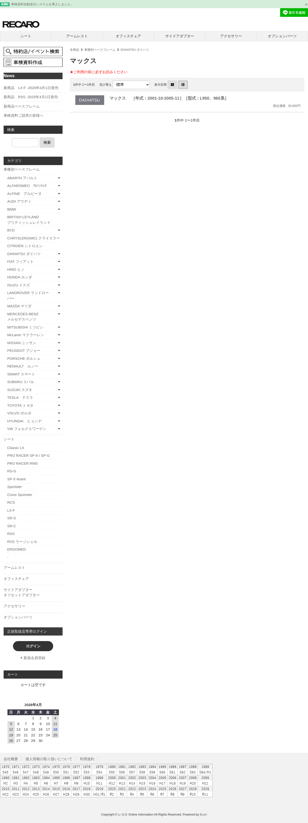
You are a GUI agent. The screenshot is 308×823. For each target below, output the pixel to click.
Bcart (203, 814)
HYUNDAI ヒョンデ (24, 421)
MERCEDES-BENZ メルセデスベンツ (30, 316)
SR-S (11, 518)
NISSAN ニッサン (21, 343)
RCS (11, 502)
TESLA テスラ (20, 397)
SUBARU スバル (20, 382)
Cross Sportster (19, 495)
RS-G (11, 471)
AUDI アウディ (19, 201)
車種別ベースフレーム (100, 49)
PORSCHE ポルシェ (23, 358)
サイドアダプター (179, 36)
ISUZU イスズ (18, 285)
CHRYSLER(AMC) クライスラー (33, 238)
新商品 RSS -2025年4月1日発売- (31, 97)
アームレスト (77, 36)
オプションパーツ (282, 36)
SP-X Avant (16, 479)
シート (25, 36)
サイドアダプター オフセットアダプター (32, 592)
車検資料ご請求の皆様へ (23, 115)
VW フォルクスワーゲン (26, 429)
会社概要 (11, 759)
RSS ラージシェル (22, 542)
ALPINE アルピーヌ (24, 194)
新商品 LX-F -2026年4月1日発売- (31, 88)
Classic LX (15, 448)
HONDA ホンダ (19, 277)
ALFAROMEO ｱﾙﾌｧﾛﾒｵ (27, 186)
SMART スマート (21, 374)
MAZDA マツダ (19, 306)
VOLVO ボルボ (19, 413)
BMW (11, 209)
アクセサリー (231, 36)
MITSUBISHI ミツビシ (25, 327)
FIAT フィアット (20, 261)
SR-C (11, 526)
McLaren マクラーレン (25, 335)
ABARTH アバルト (22, 178)
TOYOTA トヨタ (20, 405)
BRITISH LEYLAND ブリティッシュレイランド (35, 220)
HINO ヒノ (16, 269)
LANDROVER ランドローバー (28, 295)
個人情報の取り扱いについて (49, 759)
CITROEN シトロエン (25, 246)
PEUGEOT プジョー (23, 350)
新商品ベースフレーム (22, 106)
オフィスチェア (128, 36)
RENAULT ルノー (22, 366)
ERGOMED (16, 549)
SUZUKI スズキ (19, 390)
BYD (11, 230)
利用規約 (87, 759)
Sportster (14, 487)
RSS (11, 534)
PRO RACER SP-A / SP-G (28, 455)
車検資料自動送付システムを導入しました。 (42, 4)
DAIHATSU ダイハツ (135, 49)
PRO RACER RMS (22, 463)
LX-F (11, 510)
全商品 (74, 49)
